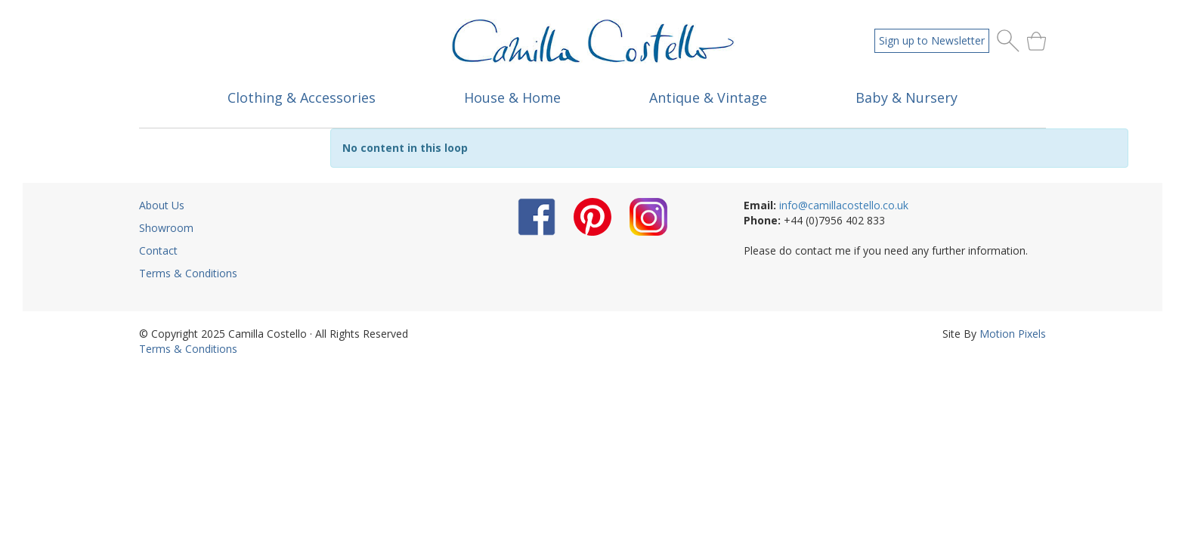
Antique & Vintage (708, 97)
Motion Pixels (1012, 333)
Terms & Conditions (188, 273)
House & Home (512, 97)
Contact (158, 250)
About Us (161, 205)
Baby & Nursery (906, 97)
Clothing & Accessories (301, 97)
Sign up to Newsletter (932, 40)
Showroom (166, 228)
